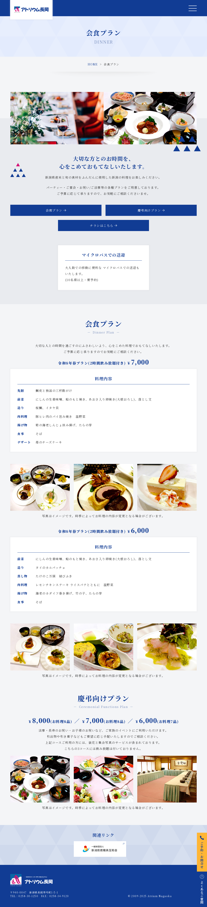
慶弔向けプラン (149, 210)
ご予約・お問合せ (202, 852)
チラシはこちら (101, 225)
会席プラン (54, 210)
